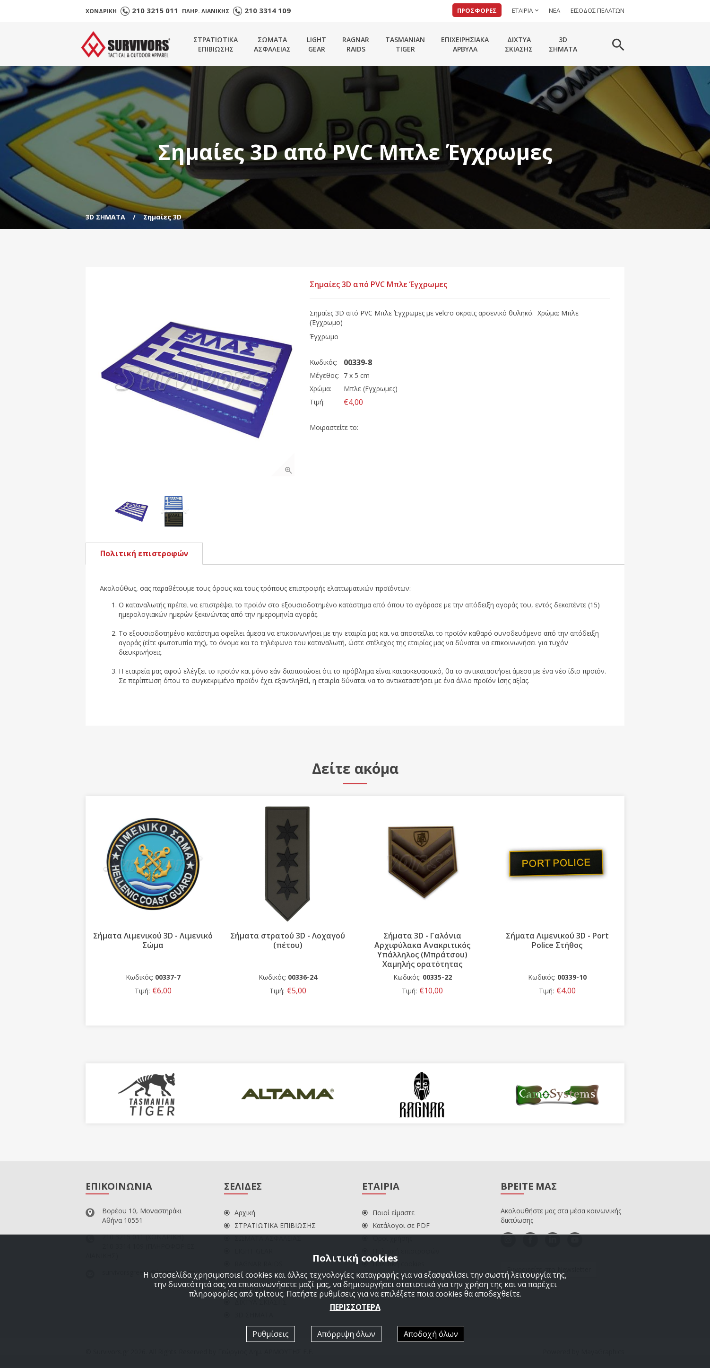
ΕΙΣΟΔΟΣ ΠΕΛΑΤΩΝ (597, 10)
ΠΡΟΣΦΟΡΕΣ (477, 10)
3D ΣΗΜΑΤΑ (105, 216)
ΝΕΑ (554, 10)
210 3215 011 (155, 10)
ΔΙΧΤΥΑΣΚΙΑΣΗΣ (519, 44)
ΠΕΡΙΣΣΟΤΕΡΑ (355, 1307)
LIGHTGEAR (316, 44)
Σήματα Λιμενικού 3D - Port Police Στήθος (557, 942)
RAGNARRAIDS (355, 44)
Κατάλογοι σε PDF (396, 1227)
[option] (198, 379)
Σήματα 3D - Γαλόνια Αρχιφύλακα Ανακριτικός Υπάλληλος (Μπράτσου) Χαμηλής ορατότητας (422, 951)
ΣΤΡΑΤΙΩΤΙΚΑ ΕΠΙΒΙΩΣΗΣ (270, 1227)
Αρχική (239, 1214)
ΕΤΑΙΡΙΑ (522, 10)
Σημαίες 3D (162, 216)
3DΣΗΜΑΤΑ (563, 44)
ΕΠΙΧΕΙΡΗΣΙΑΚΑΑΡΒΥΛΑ (465, 44)
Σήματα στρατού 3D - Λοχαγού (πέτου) (287, 942)
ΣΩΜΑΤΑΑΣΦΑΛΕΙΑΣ (272, 44)
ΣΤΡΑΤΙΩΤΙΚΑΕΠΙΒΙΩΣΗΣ (215, 44)
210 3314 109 (267, 10)
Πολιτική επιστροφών (144, 555)
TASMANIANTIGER (405, 44)
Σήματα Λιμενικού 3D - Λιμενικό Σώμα (153, 942)
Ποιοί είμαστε (388, 1214)
